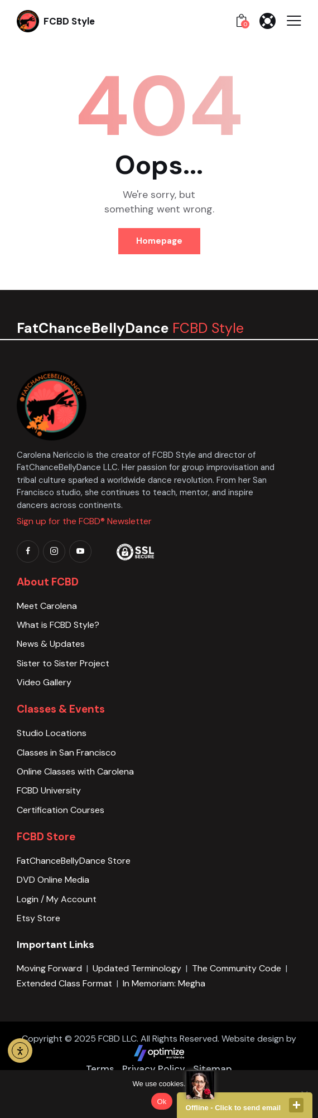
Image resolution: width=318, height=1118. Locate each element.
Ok (161, 1101)
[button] (294, 20)
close (296, 1105)
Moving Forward (49, 968)
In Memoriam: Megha (164, 983)
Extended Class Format (64, 983)
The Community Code (236, 968)
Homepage (159, 240)
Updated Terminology (137, 968)
